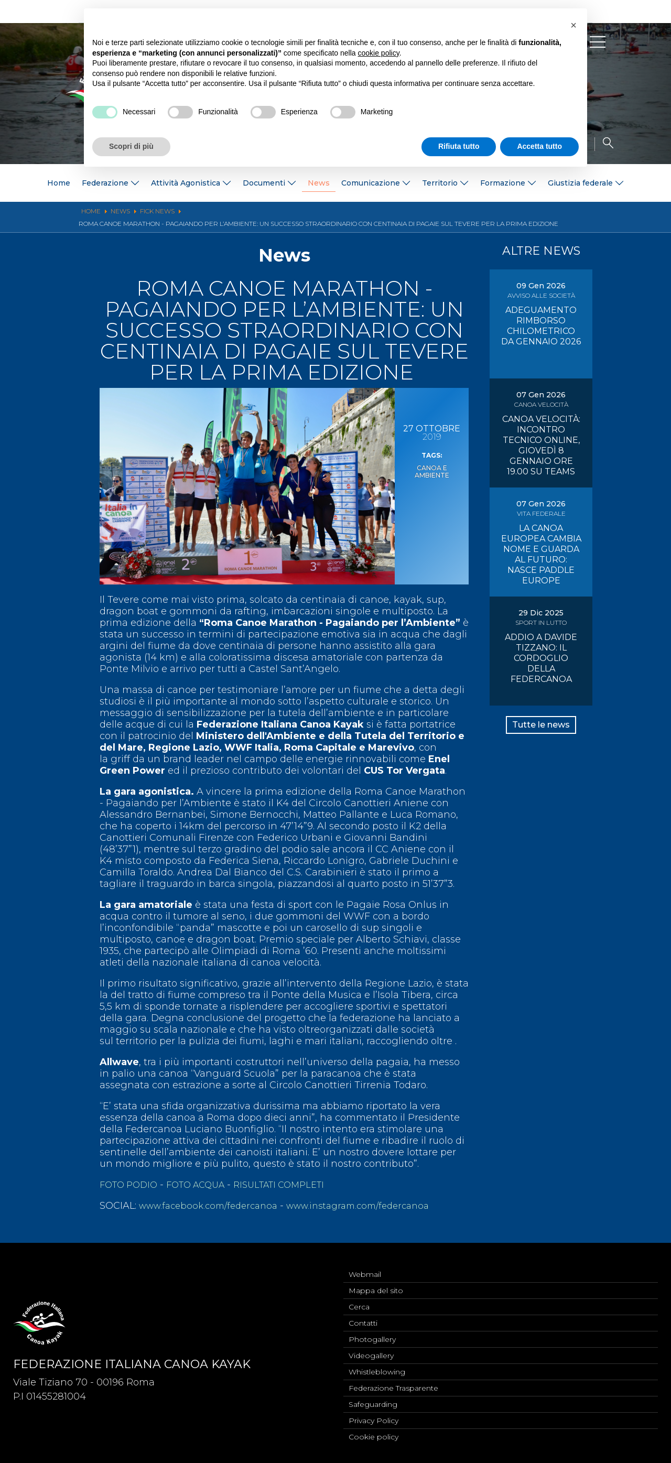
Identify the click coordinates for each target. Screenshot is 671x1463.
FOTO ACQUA (203, 1184)
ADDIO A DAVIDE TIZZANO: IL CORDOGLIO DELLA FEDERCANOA (541, 658)
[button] (573, 25)
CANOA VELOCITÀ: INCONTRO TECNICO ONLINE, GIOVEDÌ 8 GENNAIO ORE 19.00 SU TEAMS (541, 445)
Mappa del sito (376, 1280)
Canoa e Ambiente (431, 470)
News (319, 183)
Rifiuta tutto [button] (459, 146)
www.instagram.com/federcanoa (374, 1205)
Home (58, 183)
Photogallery (372, 1332)
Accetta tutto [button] (539, 146)
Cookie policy (373, 1436)
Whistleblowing (377, 1367)
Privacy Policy (373, 1419)
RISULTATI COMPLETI (295, 1184)
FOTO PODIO (131, 1184)
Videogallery (371, 1349)
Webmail (365, 1263)
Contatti (363, 1315)
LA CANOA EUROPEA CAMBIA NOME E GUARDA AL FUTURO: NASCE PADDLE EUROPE (541, 554)
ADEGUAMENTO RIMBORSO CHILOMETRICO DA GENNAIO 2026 (541, 325)
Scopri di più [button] (131, 146)
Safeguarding (373, 1401)
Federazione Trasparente (393, 1384)
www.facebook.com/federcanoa (213, 1205)
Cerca (359, 1298)
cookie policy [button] (378, 53)
